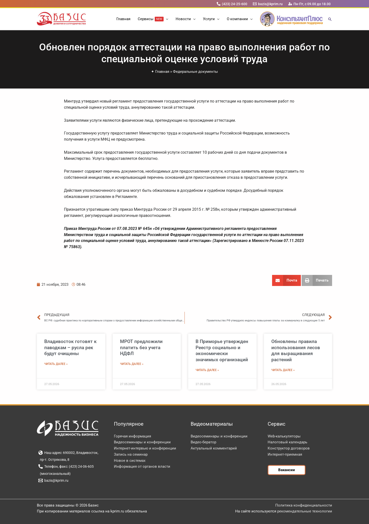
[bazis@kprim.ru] (268, 4)
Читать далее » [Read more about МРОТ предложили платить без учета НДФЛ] (131, 364)
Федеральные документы (195, 71)
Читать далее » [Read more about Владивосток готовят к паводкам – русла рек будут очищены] (56, 364)
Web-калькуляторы (284, 436)
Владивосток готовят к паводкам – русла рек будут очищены (70, 347)
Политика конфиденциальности (303, 505)
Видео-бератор (203, 442)
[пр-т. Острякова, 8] (54, 459)
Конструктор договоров (289, 448)
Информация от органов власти (142, 466)
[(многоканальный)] (54, 473)
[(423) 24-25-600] (231, 4)
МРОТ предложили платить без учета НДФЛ (141, 347)
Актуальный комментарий (214, 448)
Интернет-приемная (285, 454)
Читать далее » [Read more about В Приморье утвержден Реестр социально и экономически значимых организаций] (207, 370)
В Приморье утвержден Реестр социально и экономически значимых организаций (222, 350)
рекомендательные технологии (304, 511)
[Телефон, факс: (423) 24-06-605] (66, 466)
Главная (162, 71)
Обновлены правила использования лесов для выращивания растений (295, 350)
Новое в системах (129, 460)
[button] (166, 19)
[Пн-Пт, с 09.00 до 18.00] (309, 4)
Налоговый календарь (287, 442)
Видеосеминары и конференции (142, 442)
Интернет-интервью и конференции (145, 448)
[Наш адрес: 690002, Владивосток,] (68, 452)
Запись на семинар (131, 454)
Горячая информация (132, 436)
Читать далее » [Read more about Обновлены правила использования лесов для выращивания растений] (283, 370)
